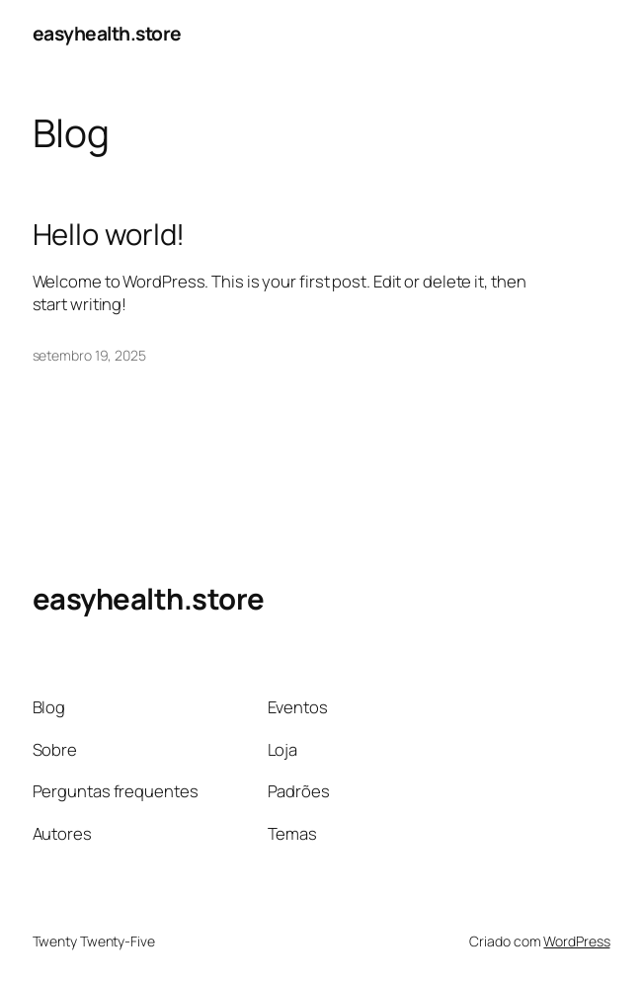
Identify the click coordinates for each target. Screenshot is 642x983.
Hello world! (109, 234)
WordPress (576, 941)
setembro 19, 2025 (89, 355)
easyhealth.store (107, 33)
